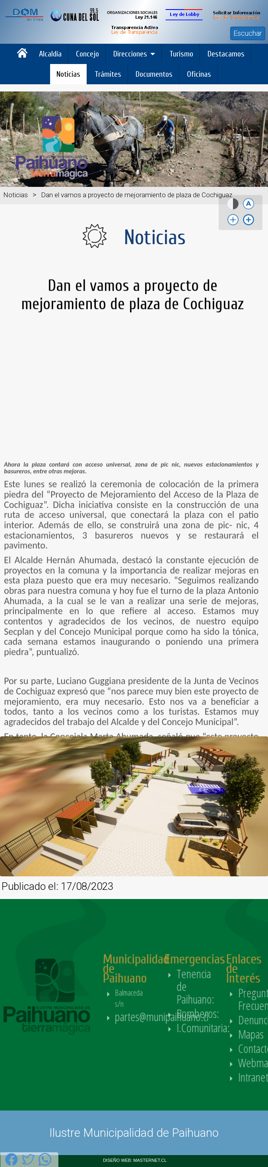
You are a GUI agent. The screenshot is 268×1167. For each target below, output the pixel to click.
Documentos (154, 74)
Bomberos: (214, 1013)
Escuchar (247, 33)
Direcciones (130, 53)
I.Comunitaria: (220, 1027)
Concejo (87, 53)
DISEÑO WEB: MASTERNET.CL (135, 1160)
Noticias (68, 74)
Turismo (181, 53)
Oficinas (199, 74)
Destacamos (226, 53)
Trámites (108, 74)
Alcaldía (50, 53)
